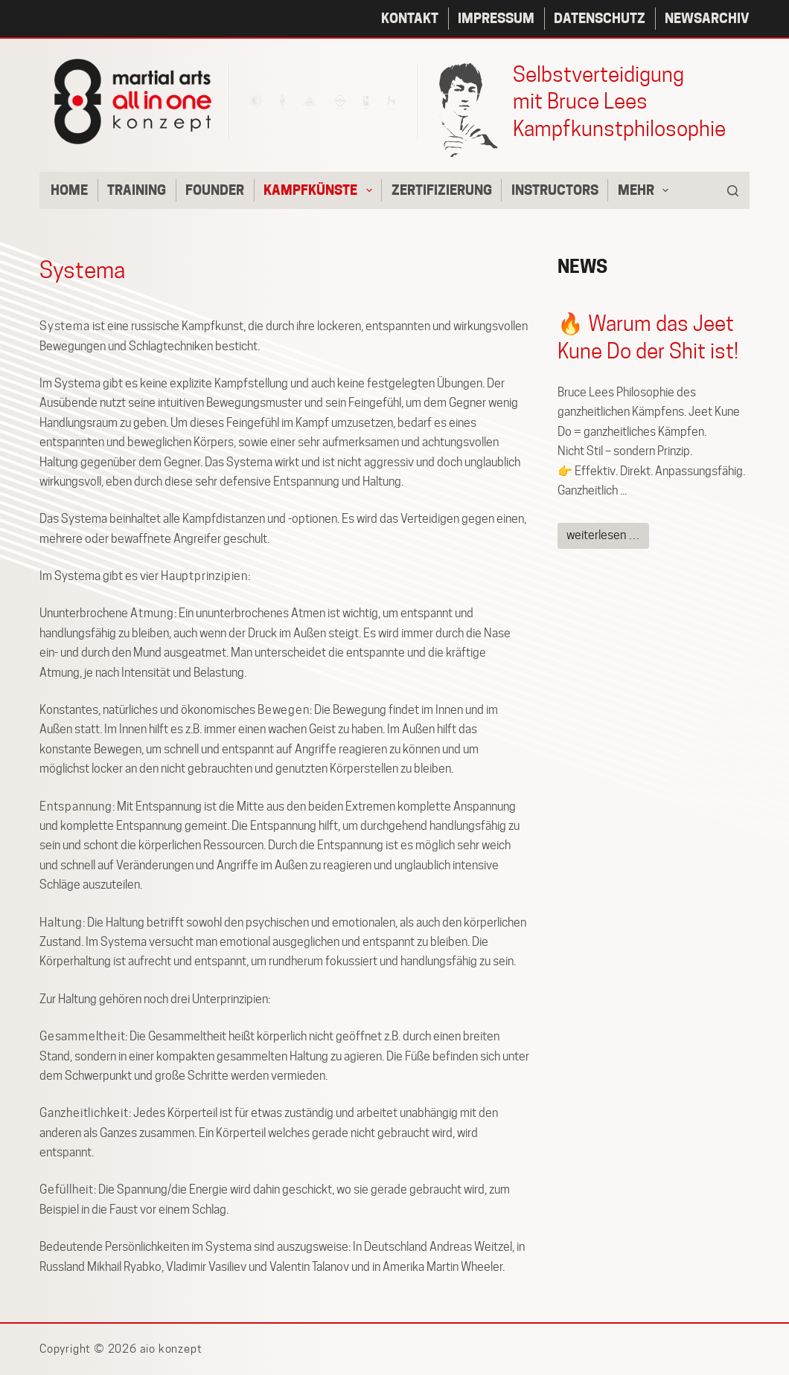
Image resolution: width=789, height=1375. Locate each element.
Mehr (646, 190)
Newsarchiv (707, 18)
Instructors (554, 190)
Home (69, 190)
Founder (214, 190)
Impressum (496, 18)
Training (136, 190)
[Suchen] (732, 190)
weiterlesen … (603, 535)
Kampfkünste (320, 190)
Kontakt (409, 18)
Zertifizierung (442, 190)
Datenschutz (599, 18)
